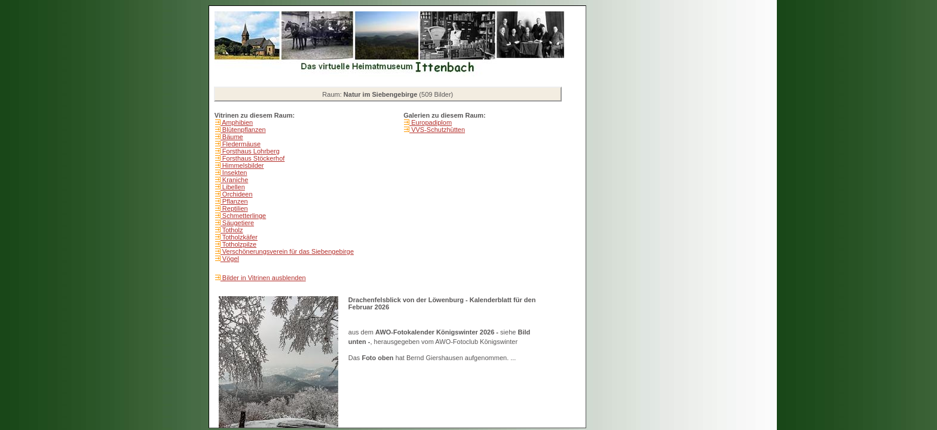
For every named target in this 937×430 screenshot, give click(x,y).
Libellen (233, 187)
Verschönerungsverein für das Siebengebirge (287, 251)
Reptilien (234, 208)
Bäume (232, 136)
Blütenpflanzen (243, 129)
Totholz (232, 230)
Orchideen (237, 194)
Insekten (234, 172)
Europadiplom (430, 122)
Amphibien (237, 122)
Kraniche (234, 179)
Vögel (230, 258)
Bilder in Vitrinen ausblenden (263, 277)
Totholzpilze (238, 244)
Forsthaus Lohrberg (250, 151)
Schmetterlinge (243, 215)
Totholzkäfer (239, 237)
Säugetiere (237, 222)
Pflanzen (234, 201)
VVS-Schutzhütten (437, 129)
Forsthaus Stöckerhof (253, 158)
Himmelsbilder (242, 165)
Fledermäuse (241, 144)
